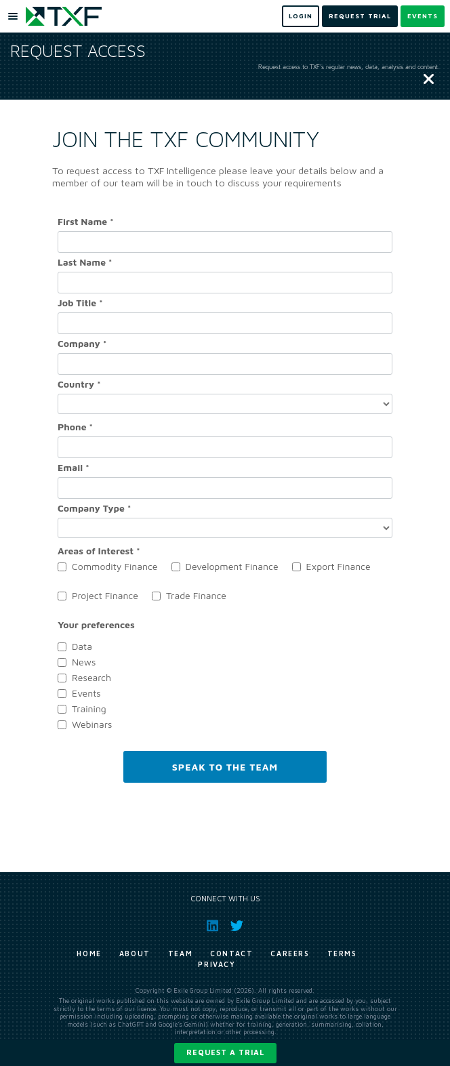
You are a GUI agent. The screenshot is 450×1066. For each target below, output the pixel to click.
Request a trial (225, 1052)
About (134, 953)
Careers (289, 953)
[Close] (429, 80)
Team (180, 953)
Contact (231, 953)
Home (89, 953)
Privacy (216, 964)
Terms (342, 953)
